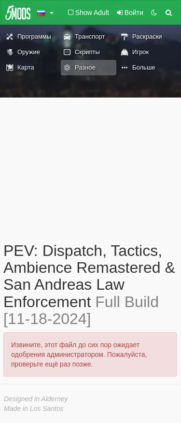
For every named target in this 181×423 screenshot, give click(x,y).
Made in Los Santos (34, 408)
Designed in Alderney (36, 399)
